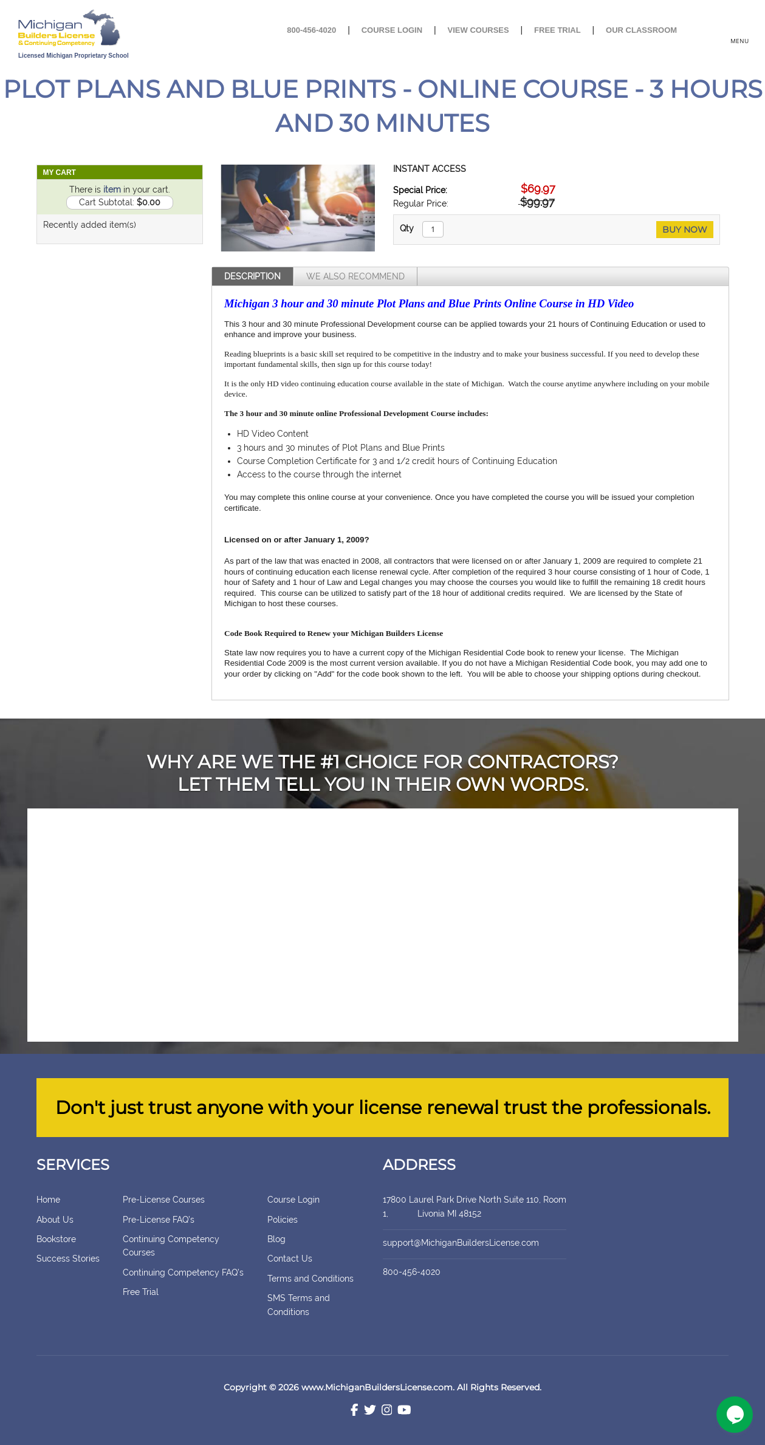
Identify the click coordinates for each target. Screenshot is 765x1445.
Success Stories (68, 1258)
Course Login (392, 30)
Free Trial (557, 30)
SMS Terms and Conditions (298, 1304)
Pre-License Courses (164, 1199)
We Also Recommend (355, 276)
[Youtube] (404, 1411)
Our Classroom (641, 30)
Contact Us (289, 1258)
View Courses (478, 30)
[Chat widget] (734, 1414)
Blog (276, 1239)
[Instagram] (387, 1411)
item (112, 189)
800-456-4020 (311, 30)
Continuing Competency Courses (171, 1245)
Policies (282, 1220)
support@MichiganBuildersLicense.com (461, 1243)
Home (48, 1199)
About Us (55, 1220)
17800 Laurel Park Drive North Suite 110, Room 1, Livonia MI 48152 (474, 1206)
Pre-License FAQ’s (158, 1220)
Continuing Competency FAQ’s (183, 1272)
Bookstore (56, 1239)
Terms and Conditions (310, 1278)
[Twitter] (370, 1411)
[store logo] (109, 29)
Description (252, 276)
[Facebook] (354, 1411)
